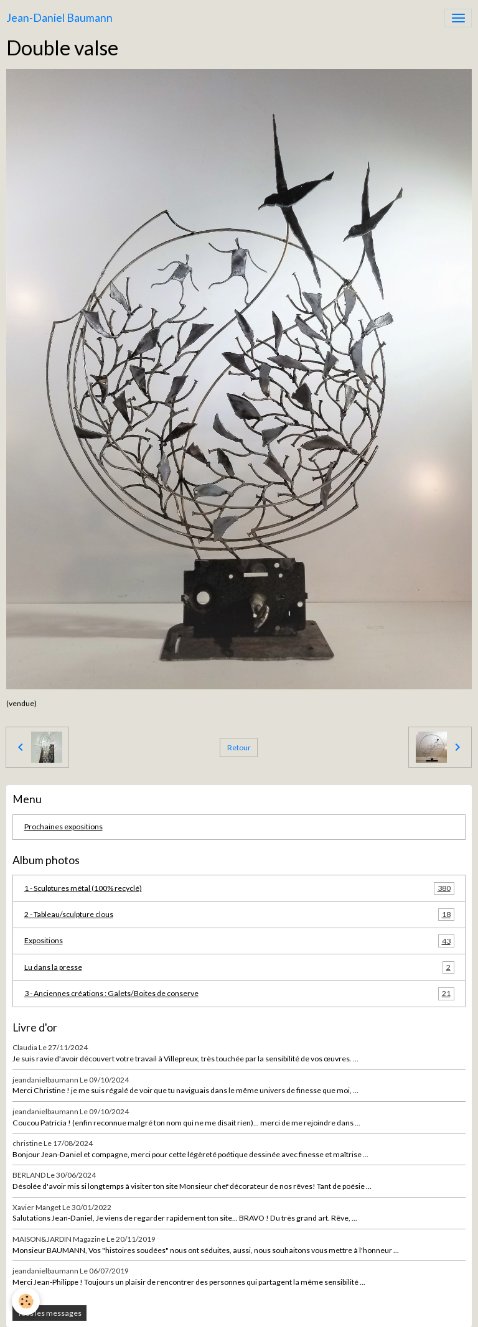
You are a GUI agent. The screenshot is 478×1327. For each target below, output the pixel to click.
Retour (239, 747)
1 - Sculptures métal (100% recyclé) (239, 888)
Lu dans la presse (239, 967)
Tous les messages (49, 1313)
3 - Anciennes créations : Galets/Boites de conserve (239, 993)
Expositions (239, 940)
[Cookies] (26, 1301)
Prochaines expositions (63, 826)
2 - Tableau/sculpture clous (239, 914)
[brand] (59, 18)
